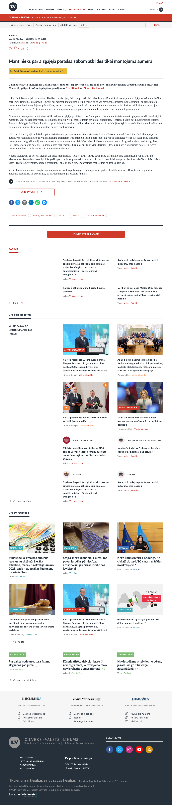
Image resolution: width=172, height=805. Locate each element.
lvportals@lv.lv (81, 764)
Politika (136, 628)
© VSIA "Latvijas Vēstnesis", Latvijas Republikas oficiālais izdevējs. (44, 790)
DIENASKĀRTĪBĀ (77, 10)
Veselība (73, 573)
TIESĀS (91, 10)
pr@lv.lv (86, 768)
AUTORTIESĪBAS (27, 769)
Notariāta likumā (94, 88)
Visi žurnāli (137, 721)
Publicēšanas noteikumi (119, 182)
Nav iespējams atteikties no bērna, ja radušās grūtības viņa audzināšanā (139, 665)
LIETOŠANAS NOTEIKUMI (32, 761)
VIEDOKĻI (62, 10)
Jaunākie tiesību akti (34, 714)
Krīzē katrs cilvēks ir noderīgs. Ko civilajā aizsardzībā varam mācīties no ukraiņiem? (139, 561)
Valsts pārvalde (40, 43)
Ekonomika (20, 577)
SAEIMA (13, 249)
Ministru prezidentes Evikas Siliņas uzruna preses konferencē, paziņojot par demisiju (139, 421)
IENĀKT (159, 3)
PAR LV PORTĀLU (28, 758)
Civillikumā (73, 88)
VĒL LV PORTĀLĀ (19, 513)
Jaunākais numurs (140, 714)
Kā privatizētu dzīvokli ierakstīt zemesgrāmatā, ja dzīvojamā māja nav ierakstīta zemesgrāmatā (85, 665)
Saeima (13, 35)
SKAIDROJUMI (36, 10)
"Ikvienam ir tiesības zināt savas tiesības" (43, 780)
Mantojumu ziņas (83, 721)
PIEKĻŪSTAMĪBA (28, 765)
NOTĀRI (13, 334)
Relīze (22, 43)
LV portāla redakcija (78, 758)
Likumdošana (30, 635)
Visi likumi (29, 721)
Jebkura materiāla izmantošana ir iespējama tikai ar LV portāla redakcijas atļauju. (52, 786)
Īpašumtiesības (76, 673)
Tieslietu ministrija (95, 216)
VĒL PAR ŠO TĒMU (20, 315)
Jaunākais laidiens (84, 714)
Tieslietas (19, 670)
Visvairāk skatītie (32, 718)
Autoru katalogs (139, 718)
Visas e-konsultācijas (24, 680)
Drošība (137, 570)
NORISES (50, 10)
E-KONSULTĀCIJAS (106, 10)
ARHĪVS (122, 10)
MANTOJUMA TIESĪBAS (20, 330)
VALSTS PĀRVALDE (18, 326)
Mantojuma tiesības (42, 216)
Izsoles (77, 718)
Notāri (62, 216)
